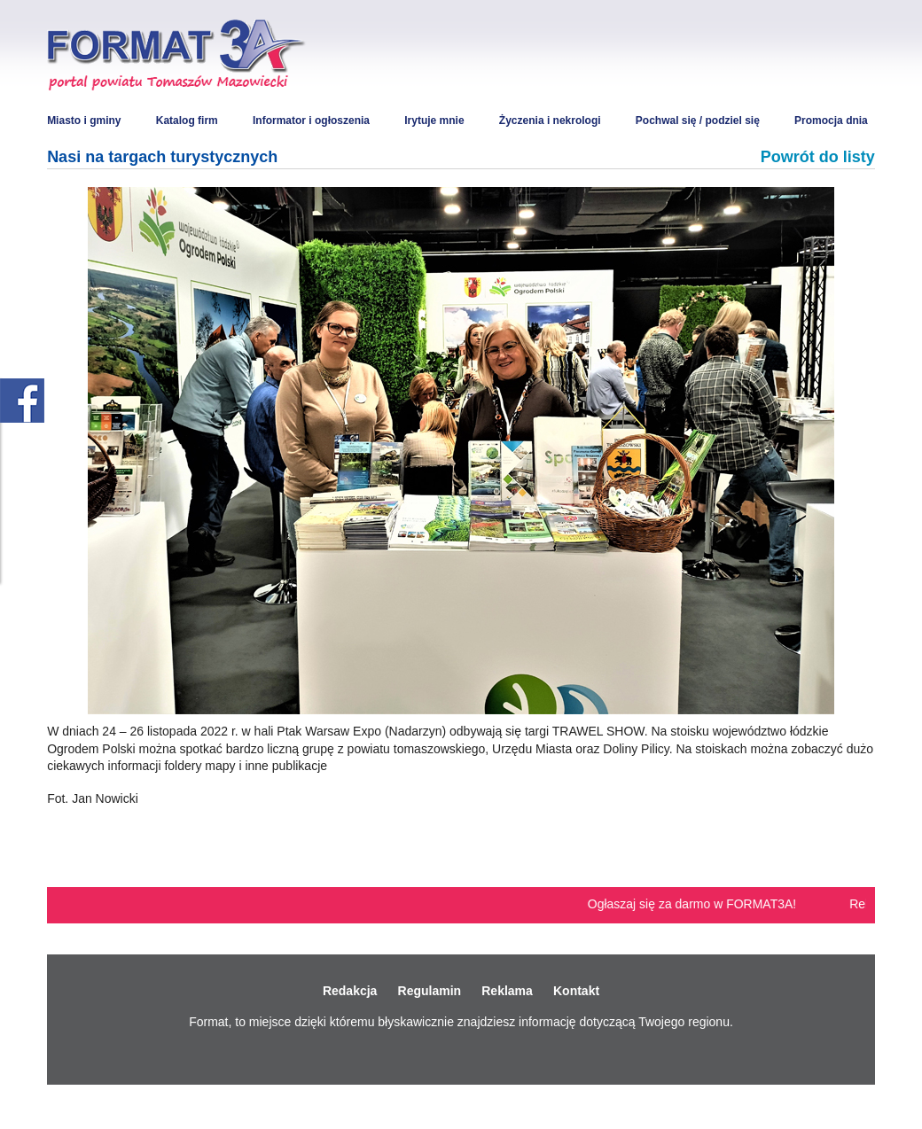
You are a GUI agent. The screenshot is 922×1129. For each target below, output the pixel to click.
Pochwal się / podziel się (698, 120)
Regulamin (430, 991)
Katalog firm (187, 120)
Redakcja (350, 991)
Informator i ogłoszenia (311, 120)
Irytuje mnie (434, 120)
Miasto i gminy (84, 120)
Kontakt (576, 991)
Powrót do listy (818, 157)
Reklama (507, 991)
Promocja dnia (831, 120)
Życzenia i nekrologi (550, 120)
